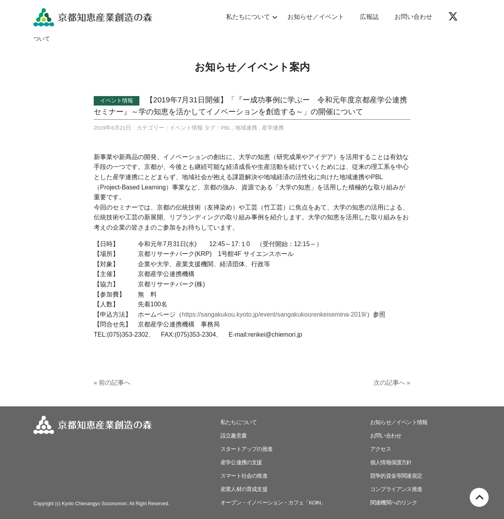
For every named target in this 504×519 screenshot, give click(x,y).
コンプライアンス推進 (396, 489)
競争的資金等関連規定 (396, 476)
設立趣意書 (233, 436)
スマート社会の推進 (243, 476)
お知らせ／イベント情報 (398, 422)
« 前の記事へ (112, 382)
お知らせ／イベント (315, 16)
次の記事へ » (392, 382)
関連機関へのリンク (393, 503)
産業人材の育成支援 (243, 489)
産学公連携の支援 (241, 462)
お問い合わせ (413, 16)
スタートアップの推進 (246, 449)
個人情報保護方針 (391, 462)
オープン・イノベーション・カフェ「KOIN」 (273, 503)
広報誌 (369, 16)
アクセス (380, 449)
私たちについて (250, 17)
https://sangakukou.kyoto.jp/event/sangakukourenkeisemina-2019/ (274, 314)
